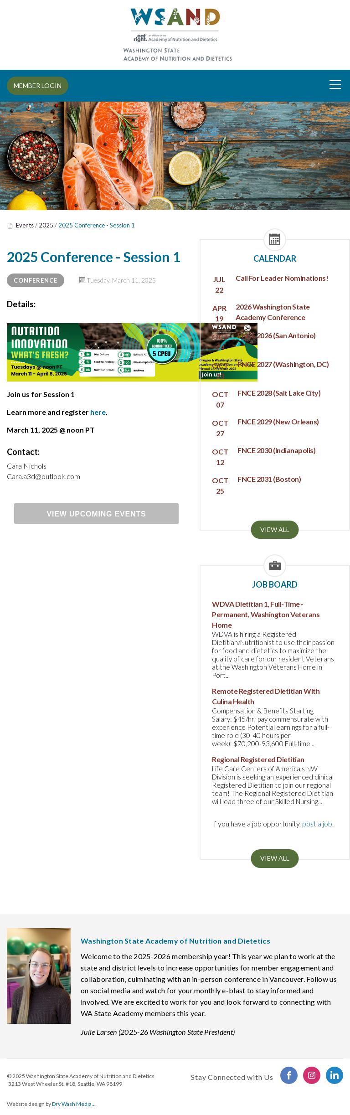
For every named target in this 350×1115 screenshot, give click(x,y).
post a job (317, 823)
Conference (35, 280)
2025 (46, 225)
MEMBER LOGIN (38, 85)
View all (274, 529)
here (98, 412)
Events (25, 225)
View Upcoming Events (96, 514)
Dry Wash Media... (74, 1103)
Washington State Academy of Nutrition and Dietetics (90, 1076)
